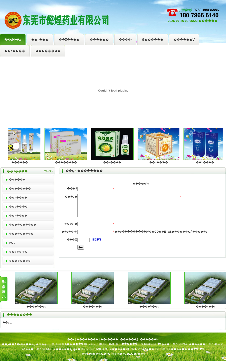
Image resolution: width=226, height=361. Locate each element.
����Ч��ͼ (36, 306)
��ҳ (70, 170)
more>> (48, 171)
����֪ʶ (125, 39)
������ (21, 162)
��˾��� (40, 39)
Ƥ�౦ (12, 242)
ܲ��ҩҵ (7, 322)
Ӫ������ (152, 39)
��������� (21, 233)
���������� (22, 224)
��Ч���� (114, 162)
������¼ (149, 339)
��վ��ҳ (13, 39)
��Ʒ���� (69, 39)
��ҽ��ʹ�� (18, 251)
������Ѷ (184, 39)
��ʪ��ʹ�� (160, 162)
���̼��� (99, 39)
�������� (48, 51)
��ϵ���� (15, 51)
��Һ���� (207, 162)
